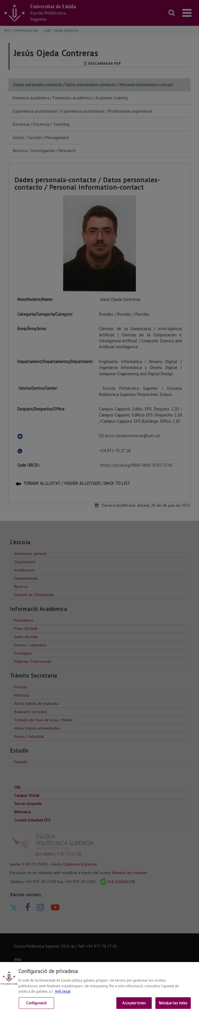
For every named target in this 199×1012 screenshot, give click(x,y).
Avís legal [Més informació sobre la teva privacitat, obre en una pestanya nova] (62, 995)
